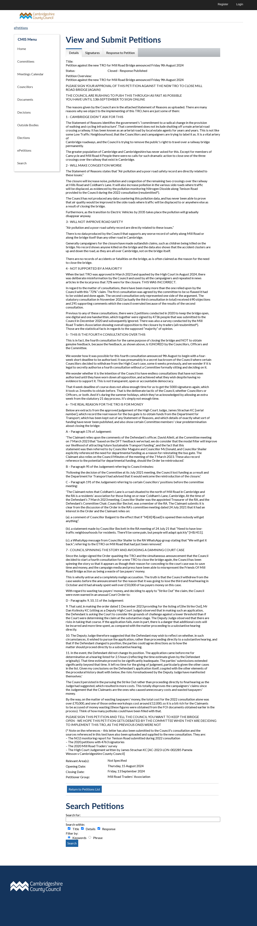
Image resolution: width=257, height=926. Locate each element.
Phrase (98, 838)
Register (223, 4)
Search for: (73, 815)
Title (75, 829)
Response (108, 829)
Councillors (25, 87)
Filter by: (72, 833)
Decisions (24, 112)
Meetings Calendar (30, 74)
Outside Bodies (28, 125)
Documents (25, 99)
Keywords (79, 838)
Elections (23, 138)
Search (22, 163)
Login (239, 4)
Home (21, 49)
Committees (25, 61)
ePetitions (24, 150)
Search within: (75, 824)
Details (91, 829)
